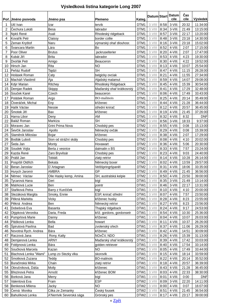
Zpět (117, 300)
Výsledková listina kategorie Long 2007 (101, 6)
